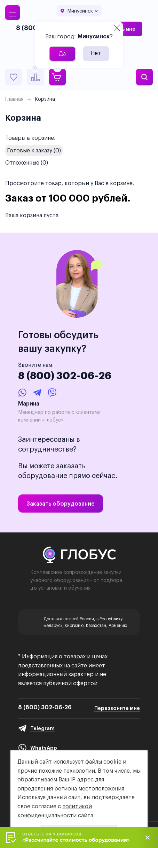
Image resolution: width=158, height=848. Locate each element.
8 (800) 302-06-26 (64, 375)
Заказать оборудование (60, 503)
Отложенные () (26, 163)
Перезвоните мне (117, 708)
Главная (14, 99)
